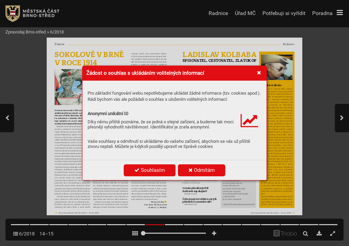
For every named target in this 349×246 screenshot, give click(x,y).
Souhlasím (149, 170)
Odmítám (201, 170)
